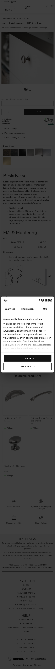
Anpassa (28, 366)
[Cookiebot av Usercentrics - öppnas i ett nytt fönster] (39, 301)
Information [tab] (27, 308)
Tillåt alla (27, 358)
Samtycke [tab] (10, 308)
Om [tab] (45, 308)
